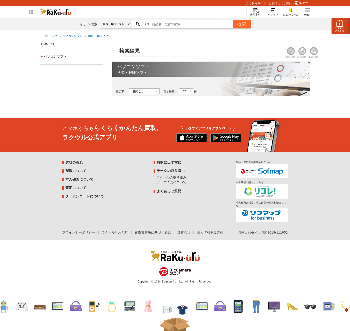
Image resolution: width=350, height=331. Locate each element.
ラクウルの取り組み (171, 177)
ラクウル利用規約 (115, 232)
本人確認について (79, 179)
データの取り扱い (171, 171)
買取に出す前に (280, 3)
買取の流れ (74, 162)
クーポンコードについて (84, 196)
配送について (76, 171)
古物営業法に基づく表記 (153, 232)
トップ (53, 36)
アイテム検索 (86, 24)
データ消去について (171, 182)
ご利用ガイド (256, 3)
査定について (76, 188)
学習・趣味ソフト (99, 36)
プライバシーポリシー (78, 232)
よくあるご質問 (169, 191)
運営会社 (184, 232)
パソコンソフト (73, 36)
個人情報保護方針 (210, 232)
